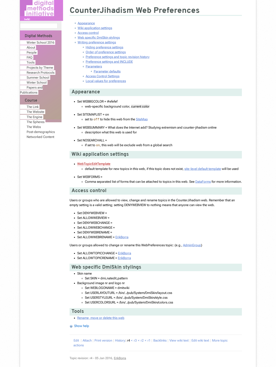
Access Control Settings (102, 76)
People (32, 52)
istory (120, 340)
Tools (30, 62)
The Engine (34, 117)
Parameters (94, 66)
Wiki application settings (95, 28)
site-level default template (202, 169)
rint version (103, 340)
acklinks (160, 340)
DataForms (203, 182)
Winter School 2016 (40, 42)
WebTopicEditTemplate (93, 164)
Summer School (38, 77)
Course (31, 101)
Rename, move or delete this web (100, 318)
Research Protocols (40, 72)
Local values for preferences (106, 81)
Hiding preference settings (104, 47)
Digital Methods (38, 36)
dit (77, 340)
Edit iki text (200, 340)
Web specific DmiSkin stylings (99, 37)
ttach (87, 340)
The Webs (34, 127)
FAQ (29, 57)
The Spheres (35, 122)
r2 (142, 340)
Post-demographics (41, 132)
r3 (135, 340)
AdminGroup (192, 245)
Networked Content (40, 137)
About (31, 47)
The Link (33, 107)
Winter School (37, 82)
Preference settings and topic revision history (118, 57)
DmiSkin (112, 267)
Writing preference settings (97, 42)
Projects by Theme (40, 67)
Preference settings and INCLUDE (109, 62)
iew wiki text (179, 340)
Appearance (86, 23)
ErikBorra (121, 237)
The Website (35, 112)
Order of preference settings (106, 52)
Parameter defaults (107, 71)
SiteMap (142, 119)
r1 (149, 340)
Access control (88, 33)
